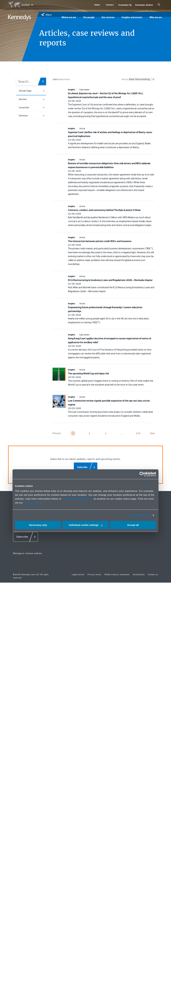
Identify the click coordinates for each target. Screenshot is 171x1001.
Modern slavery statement (117, 574)
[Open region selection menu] (20, 5)
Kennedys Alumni (144, 5)
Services (31, 115)
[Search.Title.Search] (44, 81)
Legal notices (78, 574)
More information (140, 515)
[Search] (159, 4)
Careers (110, 5)
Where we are (68, 17)
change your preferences (77, 498)
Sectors (31, 99)
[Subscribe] (85, 467)
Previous (57, 433)
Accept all (133, 525)
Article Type (31, 90)
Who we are (155, 17)
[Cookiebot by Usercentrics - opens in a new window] (142, 474)
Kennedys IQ (125, 5)
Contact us (153, 574)
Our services (108, 17)
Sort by (138, 79)
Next (152, 433)
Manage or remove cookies (27, 553)
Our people (88, 17)
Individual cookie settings (85, 525)
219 (138, 433)
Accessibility (139, 574)
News (97, 5)
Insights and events (132, 17)
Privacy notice (32, 502)
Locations (31, 107)
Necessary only (38, 525)
